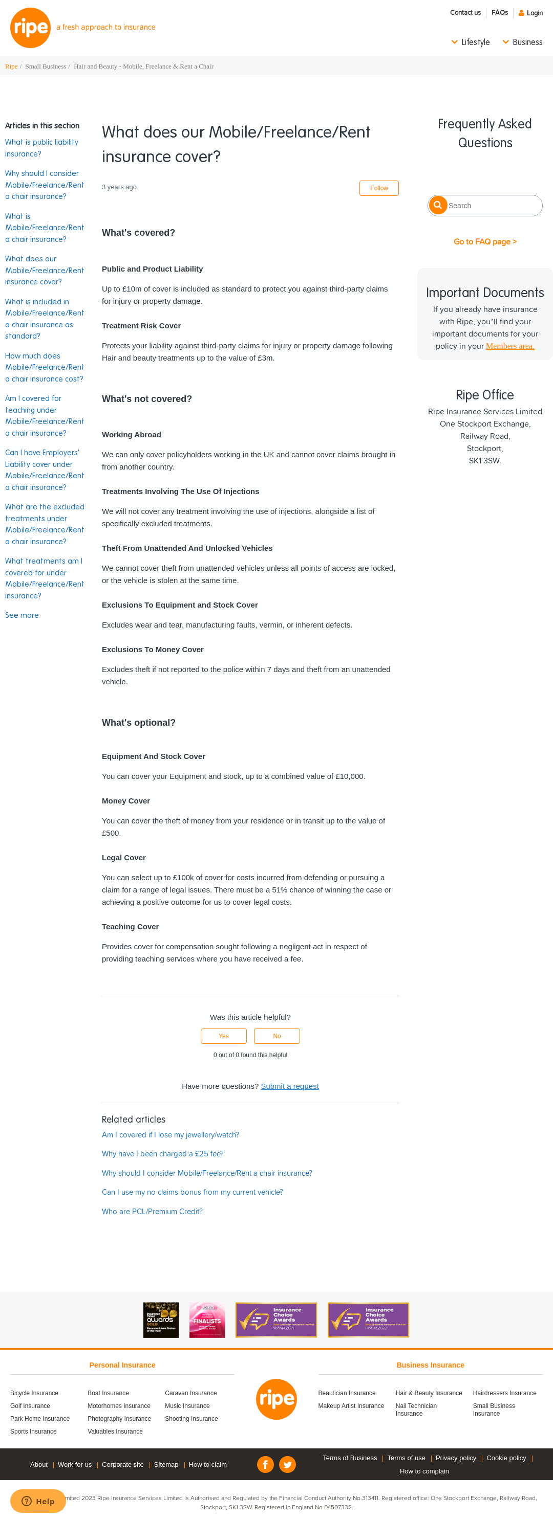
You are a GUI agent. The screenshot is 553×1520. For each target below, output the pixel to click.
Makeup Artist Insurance (351, 1406)
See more (22, 615)
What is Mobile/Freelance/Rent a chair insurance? (44, 228)
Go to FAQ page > (485, 242)
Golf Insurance (30, 1406)
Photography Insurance (119, 1418)
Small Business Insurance (494, 1409)
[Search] (485, 205)
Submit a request (289, 1086)
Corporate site (123, 1464)
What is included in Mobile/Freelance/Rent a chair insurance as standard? (44, 319)
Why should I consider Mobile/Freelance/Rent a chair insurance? (44, 185)
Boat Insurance (108, 1393)
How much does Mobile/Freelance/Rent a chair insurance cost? (44, 367)
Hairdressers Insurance (505, 1393)
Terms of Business (350, 1458)
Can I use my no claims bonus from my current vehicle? (192, 1192)
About (39, 1464)
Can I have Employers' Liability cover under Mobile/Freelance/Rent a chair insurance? (44, 470)
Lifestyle (476, 43)
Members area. (510, 346)
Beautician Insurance (347, 1393)
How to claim (208, 1464)
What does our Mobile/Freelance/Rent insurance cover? (44, 270)
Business (528, 43)
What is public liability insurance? (41, 148)
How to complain (424, 1471)
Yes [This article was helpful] (224, 1036)
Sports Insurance (33, 1431)
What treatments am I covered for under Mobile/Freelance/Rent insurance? (44, 578)
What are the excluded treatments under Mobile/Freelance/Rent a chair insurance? (44, 524)
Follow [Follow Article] (379, 188)
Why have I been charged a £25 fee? (163, 1154)
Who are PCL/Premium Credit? (152, 1212)
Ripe (11, 66)
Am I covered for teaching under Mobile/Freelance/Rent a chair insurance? (44, 416)
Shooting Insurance (191, 1418)
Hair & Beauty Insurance (429, 1393)
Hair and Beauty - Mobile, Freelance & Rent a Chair (144, 66)
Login (535, 13)
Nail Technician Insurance (416, 1409)
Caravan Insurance (191, 1393)
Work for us (75, 1464)
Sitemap (166, 1464)
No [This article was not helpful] (277, 1036)
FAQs (500, 13)
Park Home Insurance (40, 1418)
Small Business (45, 66)
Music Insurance (187, 1406)
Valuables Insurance (115, 1431)
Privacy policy (456, 1458)
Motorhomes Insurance (119, 1406)
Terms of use (406, 1458)
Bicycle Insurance (34, 1393)
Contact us (465, 13)
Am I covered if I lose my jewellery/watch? (170, 1135)
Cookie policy (506, 1458)
